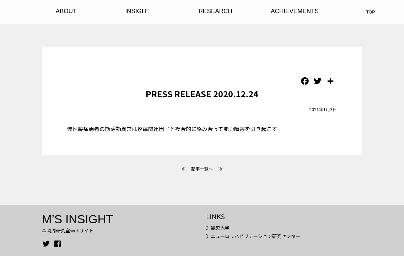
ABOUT (66, 11)
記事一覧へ (201, 168)
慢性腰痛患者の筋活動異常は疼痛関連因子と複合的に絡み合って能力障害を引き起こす (172, 129)
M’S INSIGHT (77, 219)
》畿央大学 (218, 227)
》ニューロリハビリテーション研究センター (253, 236)
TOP (370, 12)
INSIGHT (137, 11)
